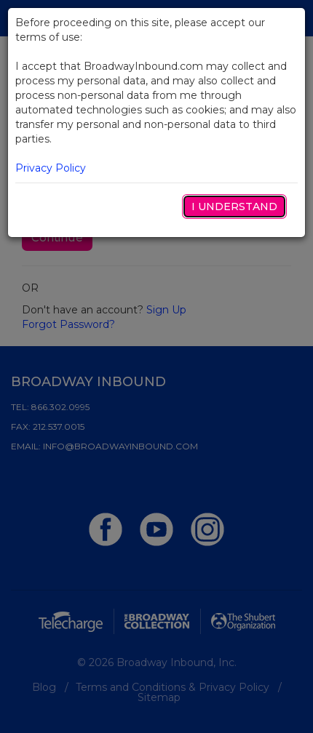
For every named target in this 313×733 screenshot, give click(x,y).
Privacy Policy (50, 168)
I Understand (234, 206)
